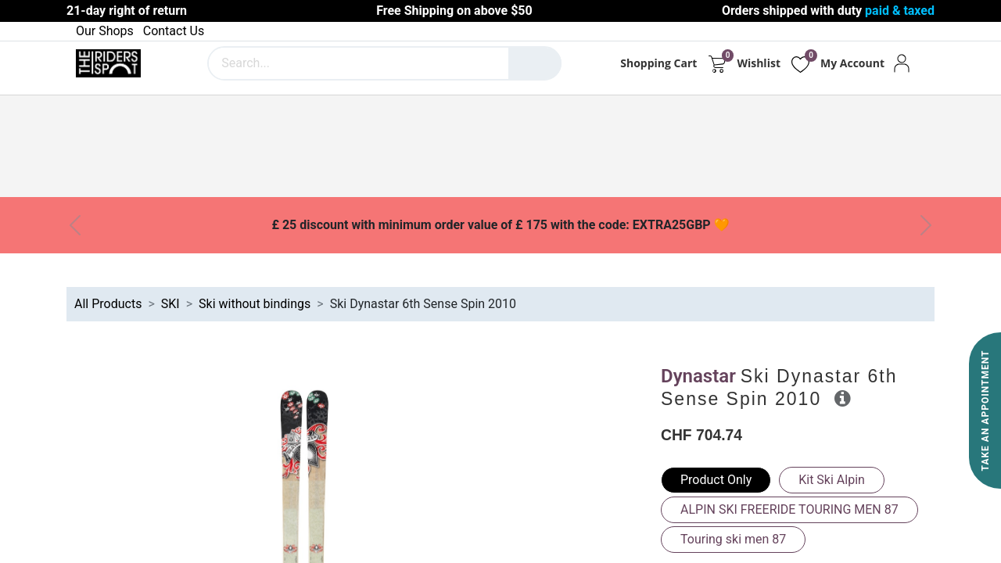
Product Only (716, 479)
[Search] (534, 63)
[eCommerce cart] (717, 63)
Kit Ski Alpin (831, 479)
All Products (108, 303)
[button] (842, 398)
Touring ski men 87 (733, 539)
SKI (170, 303)
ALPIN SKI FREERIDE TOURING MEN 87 (789, 509)
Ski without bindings (254, 303)
